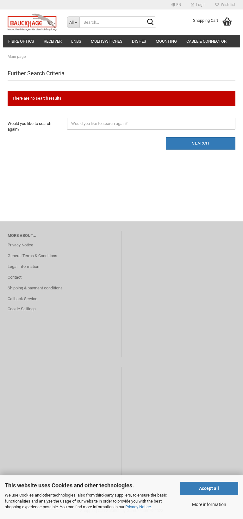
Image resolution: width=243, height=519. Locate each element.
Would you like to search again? (29, 126)
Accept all (209, 488)
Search (200, 143)
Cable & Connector (206, 41)
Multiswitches (106, 41)
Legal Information (23, 266)
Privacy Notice (138, 506)
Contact (15, 277)
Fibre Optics (21, 41)
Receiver (53, 41)
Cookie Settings (22, 308)
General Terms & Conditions (32, 255)
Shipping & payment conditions (35, 288)
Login (198, 5)
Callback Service (22, 298)
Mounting (166, 41)
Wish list (225, 5)
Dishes (139, 41)
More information (209, 504)
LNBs (76, 41)
